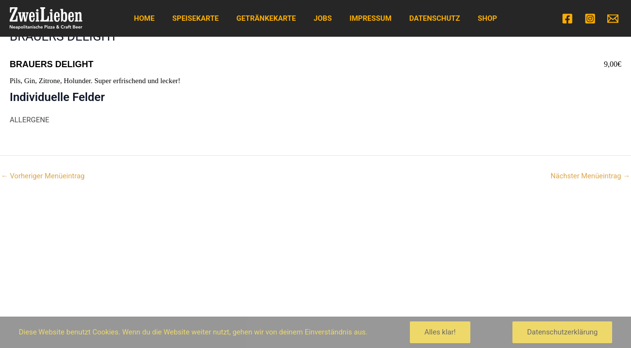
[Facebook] (567, 18)
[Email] (612, 18)
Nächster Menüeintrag (589, 176)
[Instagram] (590, 18)
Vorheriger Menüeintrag (43, 176)
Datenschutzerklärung (562, 332)
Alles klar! (440, 332)
